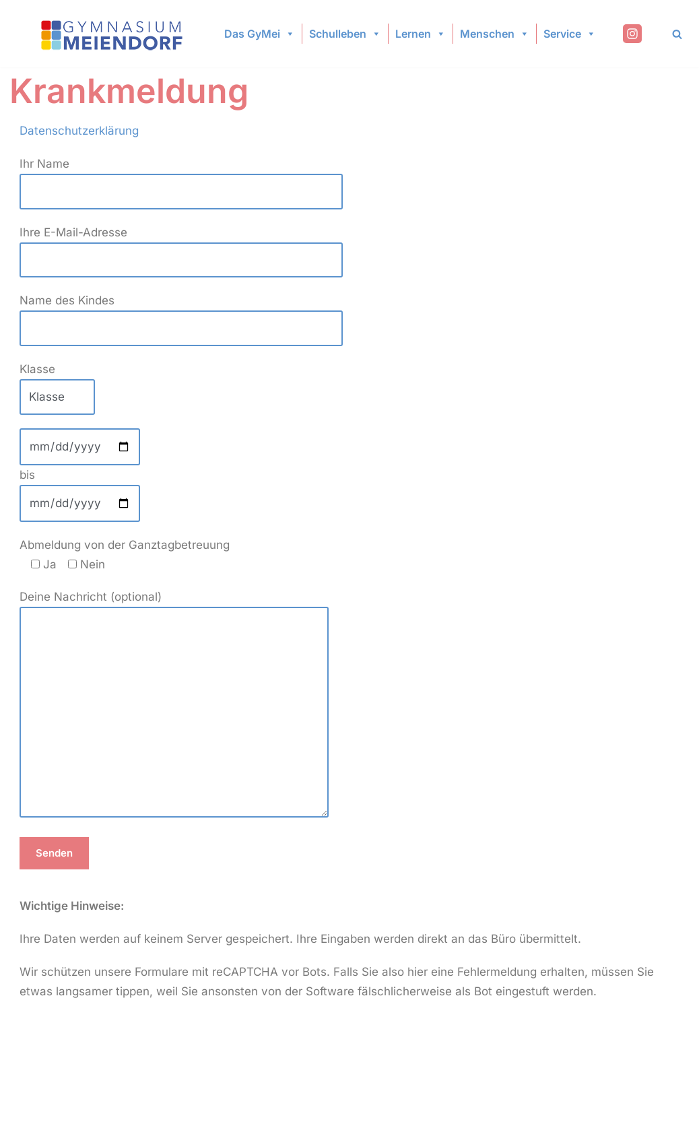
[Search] (677, 34)
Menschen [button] (494, 34)
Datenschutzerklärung (79, 130)
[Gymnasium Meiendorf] (113, 34)
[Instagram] (632, 33)
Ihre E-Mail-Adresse (181, 246)
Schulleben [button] (345, 34)
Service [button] (569, 34)
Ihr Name (181, 177)
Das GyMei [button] (259, 34)
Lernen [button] (420, 34)
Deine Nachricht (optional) (174, 705)
